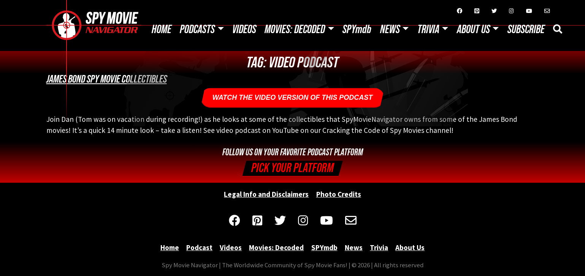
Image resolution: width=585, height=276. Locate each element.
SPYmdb (356, 29)
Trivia (428, 29)
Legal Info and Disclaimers (266, 194)
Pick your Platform (292, 168)
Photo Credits (338, 194)
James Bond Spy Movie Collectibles (106, 79)
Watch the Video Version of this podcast (292, 97)
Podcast (199, 247)
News (390, 29)
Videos (244, 29)
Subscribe (526, 29)
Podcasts (197, 29)
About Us (473, 29)
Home (161, 29)
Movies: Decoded (295, 29)
